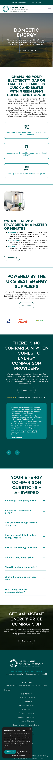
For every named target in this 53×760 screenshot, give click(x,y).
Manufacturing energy (26, 725)
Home (6, 693)
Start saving (26, 641)
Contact (7, 698)
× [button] (30, 729)
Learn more (26, 306)
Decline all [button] (24, 752)
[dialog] (17, 742)
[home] (17, 9)
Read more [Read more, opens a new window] (7, 748)
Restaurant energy (26, 713)
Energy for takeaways (26, 705)
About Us (13, 693)
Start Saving (12, 258)
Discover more (26, 390)
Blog (28, 693)
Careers (44, 693)
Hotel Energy (26, 717)
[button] (49, 9)
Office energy (26, 709)
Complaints (35, 693)
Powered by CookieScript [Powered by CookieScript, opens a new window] (17, 756)
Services (22, 693)
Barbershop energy (26, 721)
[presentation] (8, 453)
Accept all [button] (10, 752)
